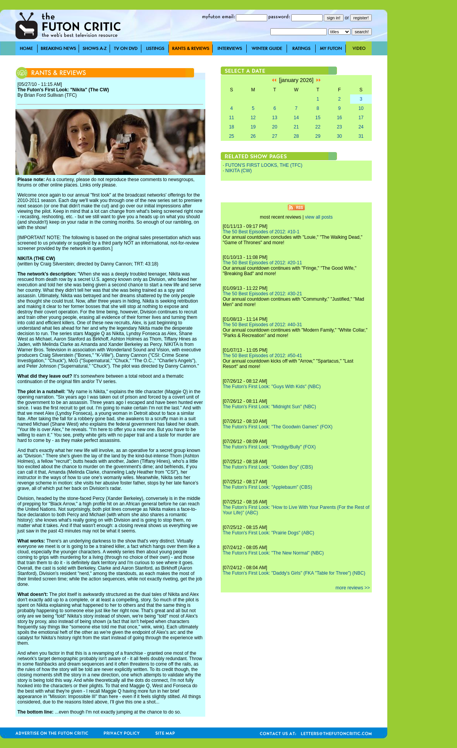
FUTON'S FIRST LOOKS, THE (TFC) (263, 165)
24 (360, 127)
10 (360, 108)
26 (253, 136)
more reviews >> (352, 588)
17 (360, 117)
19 (253, 127)
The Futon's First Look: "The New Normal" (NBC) (273, 553)
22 (317, 127)
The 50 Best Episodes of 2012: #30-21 (262, 293)
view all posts (319, 217)
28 (296, 136)
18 (231, 127)
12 (253, 117)
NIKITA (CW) (238, 170)
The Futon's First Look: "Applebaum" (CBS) (267, 487)
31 (360, 136)
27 (274, 136)
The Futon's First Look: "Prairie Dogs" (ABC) (268, 533)
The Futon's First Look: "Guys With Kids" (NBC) (272, 386)
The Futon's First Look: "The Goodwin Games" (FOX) (278, 427)
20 (274, 127)
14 (296, 117)
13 (274, 117)
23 (339, 127)
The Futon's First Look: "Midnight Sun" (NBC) (269, 406)
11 (231, 117)
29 (317, 136)
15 (317, 117)
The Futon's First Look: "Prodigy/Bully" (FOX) (269, 447)
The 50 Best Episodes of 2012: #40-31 (262, 324)
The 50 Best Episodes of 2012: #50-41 (262, 355)
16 (339, 117)
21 (296, 127)
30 (339, 136)
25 (231, 136)
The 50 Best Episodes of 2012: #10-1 (261, 231)
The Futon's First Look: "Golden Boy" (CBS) (268, 467)
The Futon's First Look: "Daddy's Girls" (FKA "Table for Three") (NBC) (294, 573)
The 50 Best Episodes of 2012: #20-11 (262, 262)
